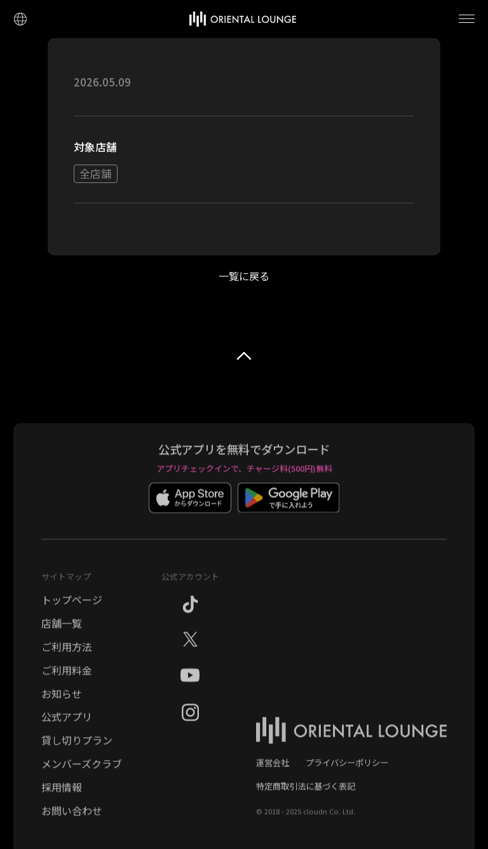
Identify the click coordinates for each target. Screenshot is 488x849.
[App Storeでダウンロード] (190, 512)
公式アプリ (66, 722)
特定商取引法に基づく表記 (305, 792)
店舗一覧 (61, 629)
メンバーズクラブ (81, 769)
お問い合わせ (71, 816)
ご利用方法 (66, 652)
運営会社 (272, 769)
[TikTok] (190, 612)
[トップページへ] (242, 19)
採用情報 (61, 793)
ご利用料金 (66, 676)
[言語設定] (20, 19)
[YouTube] (190, 684)
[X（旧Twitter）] (190, 646)
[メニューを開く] (467, 19)
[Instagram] (190, 720)
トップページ (71, 605)
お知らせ (61, 699)
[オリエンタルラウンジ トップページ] (351, 744)
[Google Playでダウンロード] (288, 512)
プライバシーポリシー (347, 769)
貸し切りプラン (76, 746)
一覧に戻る (244, 275)
